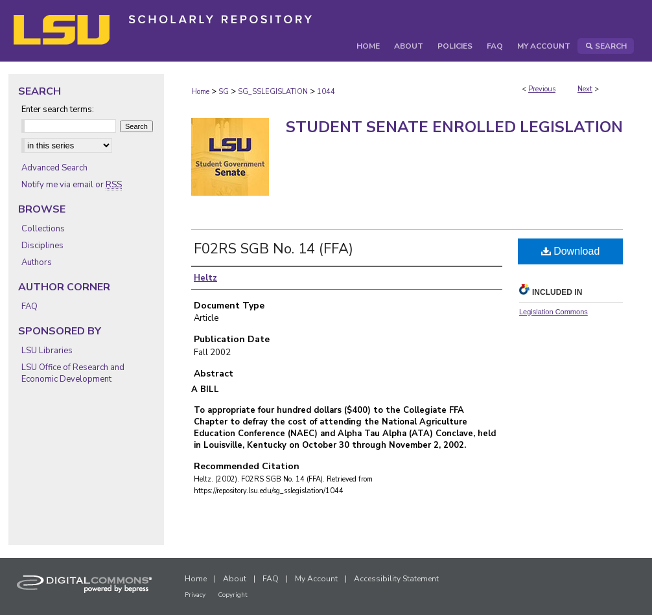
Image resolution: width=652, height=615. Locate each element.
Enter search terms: (57, 109)
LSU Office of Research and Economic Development (72, 373)
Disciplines (42, 245)
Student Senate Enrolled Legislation (454, 127)
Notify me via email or (71, 185)
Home (200, 92)
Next (584, 89)
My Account (316, 579)
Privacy (195, 594)
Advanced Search (54, 168)
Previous (541, 89)
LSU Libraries (47, 350)
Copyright (233, 594)
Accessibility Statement (396, 579)
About (234, 579)
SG (223, 92)
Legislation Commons (553, 312)
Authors (36, 262)
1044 (326, 92)
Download (570, 251)
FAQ (29, 306)
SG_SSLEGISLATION (273, 92)
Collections (43, 229)
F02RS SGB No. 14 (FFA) (273, 249)
